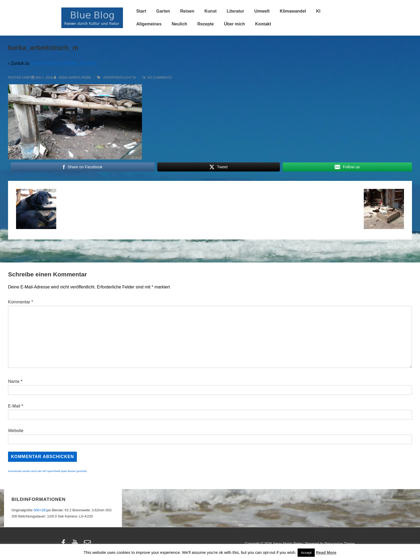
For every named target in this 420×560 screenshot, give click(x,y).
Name (14, 381)
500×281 (40, 510)
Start (141, 11)
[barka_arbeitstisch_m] (44, 77)
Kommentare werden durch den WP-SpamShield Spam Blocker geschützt (47, 471)
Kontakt (263, 24)
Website (16, 430)
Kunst (210, 11)
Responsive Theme (340, 544)
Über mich (234, 24)
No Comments (159, 77)
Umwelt (262, 11)
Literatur (235, 11)
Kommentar (20, 302)
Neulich (179, 24)
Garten (163, 11)
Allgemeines (149, 24)
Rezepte (205, 24)
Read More (326, 552)
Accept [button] (306, 553)
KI (318, 11)
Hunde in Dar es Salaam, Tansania (64, 63)
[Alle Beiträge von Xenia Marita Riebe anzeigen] (73, 77)
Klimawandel (293, 11)
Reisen (187, 11)
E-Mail (14, 406)
